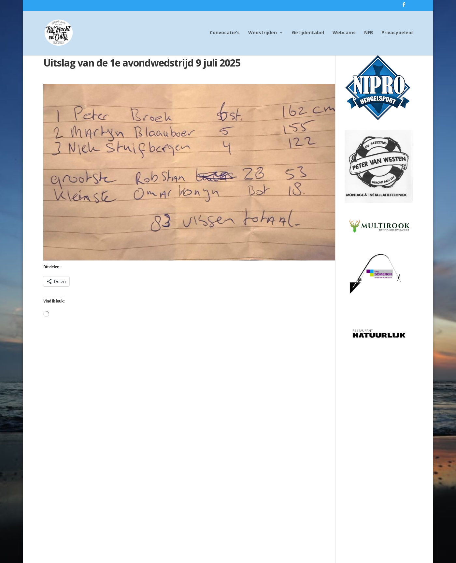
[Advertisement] (379, 446)
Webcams (344, 33)
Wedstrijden (262, 33)
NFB (368, 33)
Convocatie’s (225, 33)
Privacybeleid (397, 33)
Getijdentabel (308, 33)
